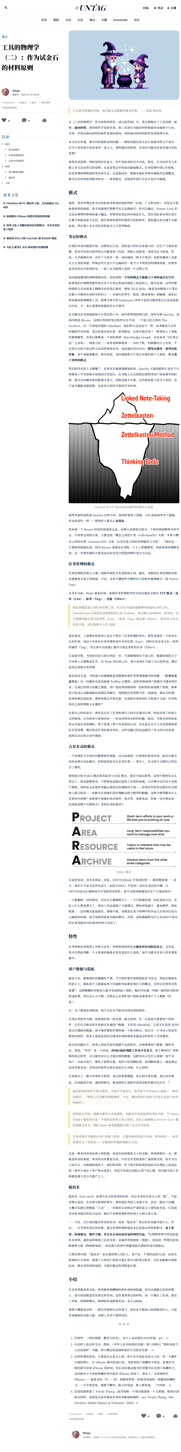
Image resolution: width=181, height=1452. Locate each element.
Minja (16, 90)
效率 (34, 102)
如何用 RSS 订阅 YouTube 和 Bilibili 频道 (31, 238)
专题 (104, 20)
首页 (44, 20)
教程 (56, 20)
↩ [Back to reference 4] (137, 1403)
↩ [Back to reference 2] (152, 1350)
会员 (68, 20)
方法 (80, 20)
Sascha (168, 314)
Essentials (120, 20)
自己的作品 (161, 661)
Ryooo (86, 320)
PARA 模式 (91, 776)
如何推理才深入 (102, 380)
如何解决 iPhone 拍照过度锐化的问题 (28, 216)
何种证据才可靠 (126, 380)
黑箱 (139, 515)
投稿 (146, 8)
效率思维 (45, 102)
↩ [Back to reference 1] (167, 1338)
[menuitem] (146, 8)
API (147, 515)
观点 (92, 20)
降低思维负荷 (10, 107)
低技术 (23, 102)
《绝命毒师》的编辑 (152, 294)
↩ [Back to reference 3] (170, 1385)
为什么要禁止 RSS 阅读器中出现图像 (27, 247)
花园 (157, 515)
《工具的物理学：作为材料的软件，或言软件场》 (104, 122)
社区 (137, 20)
